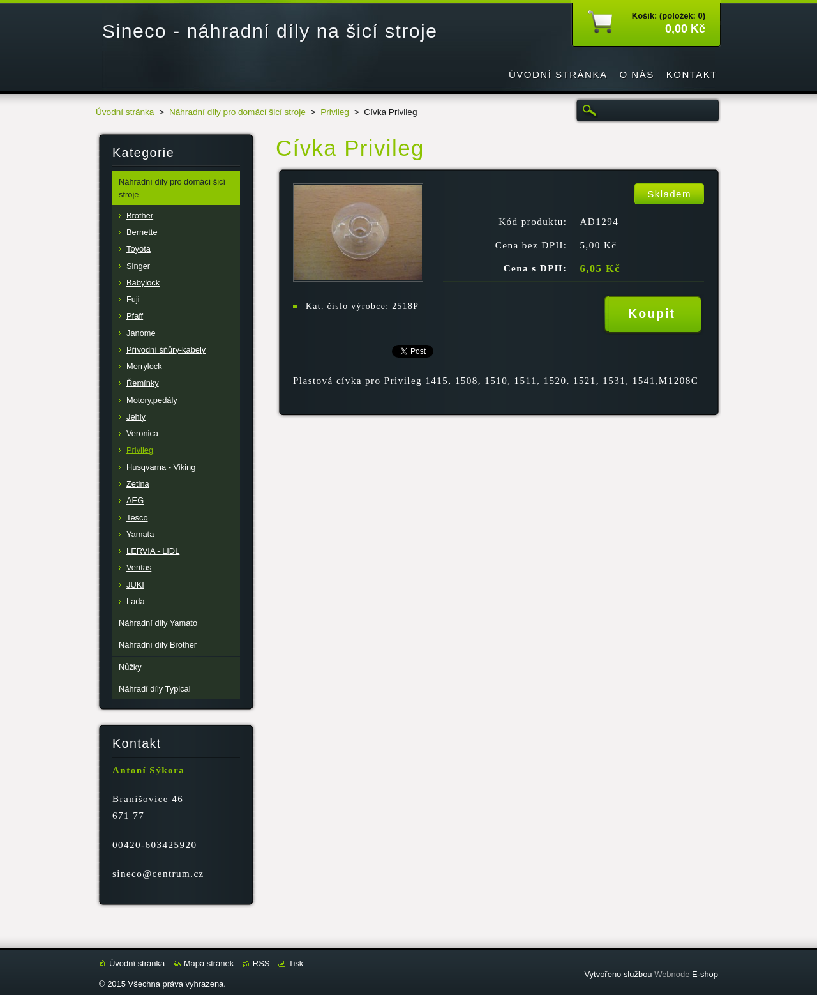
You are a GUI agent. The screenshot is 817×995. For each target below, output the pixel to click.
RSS (261, 963)
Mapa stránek (209, 963)
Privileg (334, 112)
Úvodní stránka (125, 112)
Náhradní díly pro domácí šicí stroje (237, 112)
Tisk (296, 963)
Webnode (671, 974)
